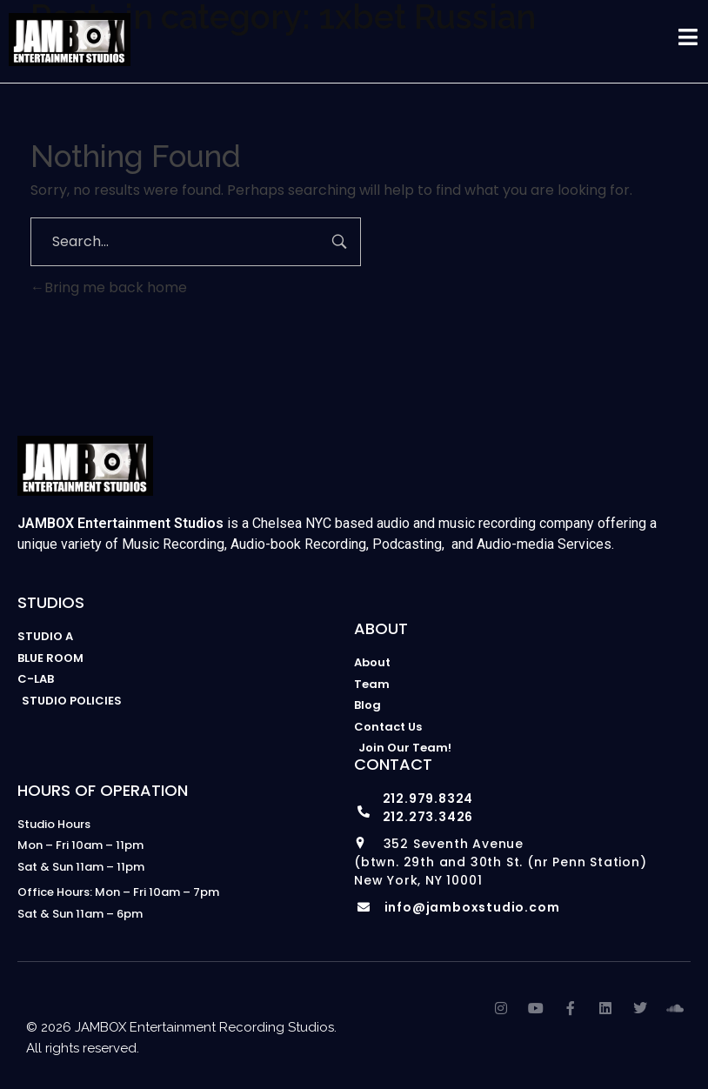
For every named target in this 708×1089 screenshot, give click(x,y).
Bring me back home (108, 287)
